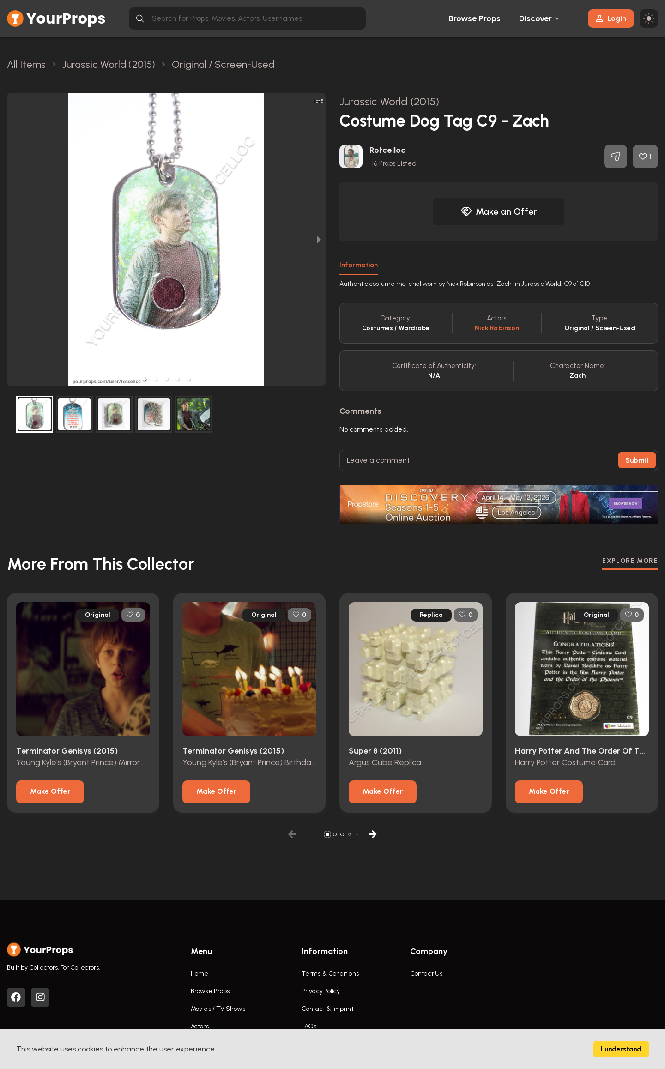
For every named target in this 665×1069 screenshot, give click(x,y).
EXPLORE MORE (630, 561)
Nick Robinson (497, 328)
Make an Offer (499, 211)
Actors (200, 1026)
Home (199, 974)
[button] (144, 379)
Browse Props (474, 18)
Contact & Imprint (328, 1009)
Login (611, 18)
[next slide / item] (319, 239)
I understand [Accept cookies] (621, 1049)
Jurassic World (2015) (389, 101)
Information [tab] (358, 265)
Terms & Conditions (330, 974)
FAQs (309, 1026)
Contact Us (426, 974)
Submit (637, 460)
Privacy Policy (321, 991)
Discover (535, 18)
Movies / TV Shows (218, 1009)
